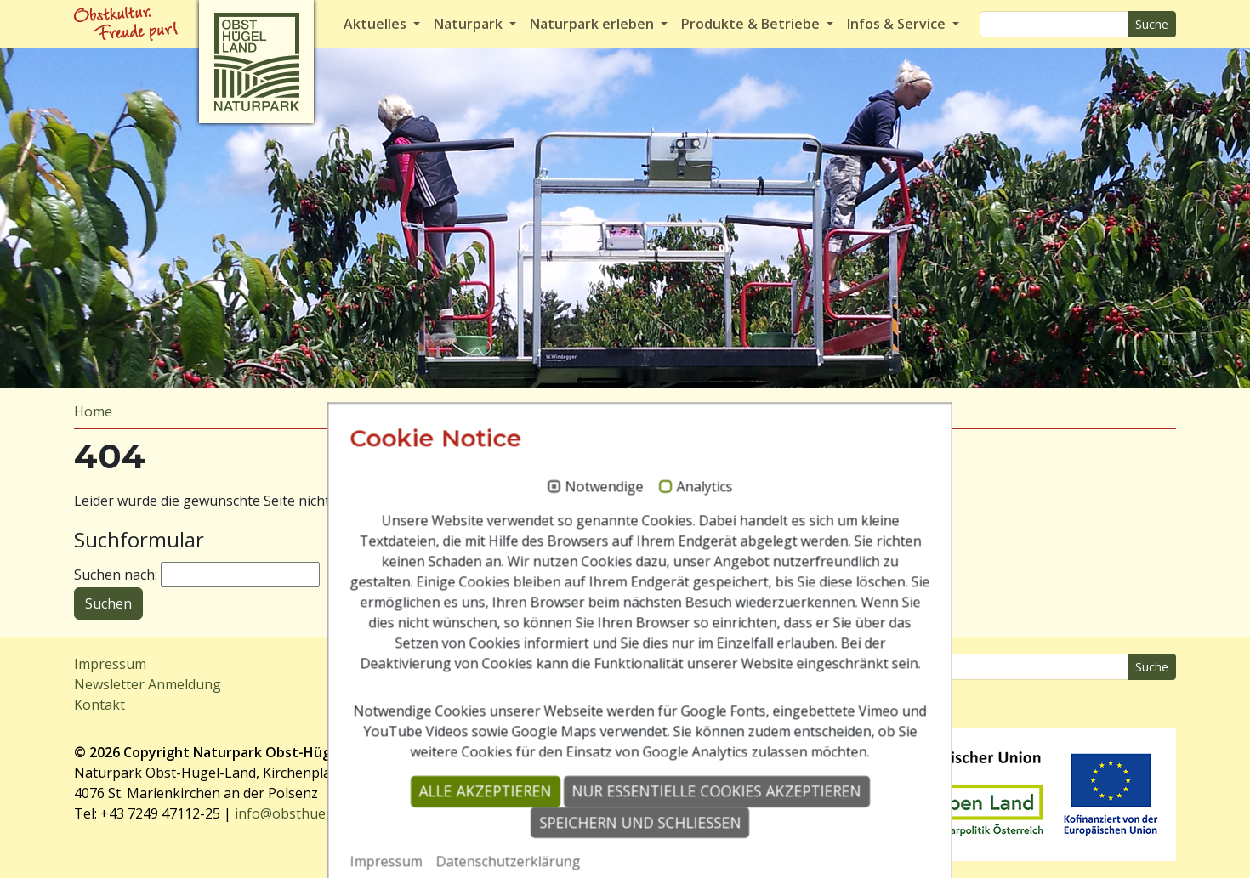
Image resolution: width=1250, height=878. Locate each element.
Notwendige (589, 510)
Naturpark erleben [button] (593, 23)
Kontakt (99, 704)
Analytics (690, 510)
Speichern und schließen (625, 844)
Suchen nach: (115, 574)
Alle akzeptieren (470, 813)
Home (93, 411)
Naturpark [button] (470, 23)
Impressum (110, 663)
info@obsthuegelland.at (311, 813)
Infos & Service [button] (898, 23)
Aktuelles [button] (377, 23)
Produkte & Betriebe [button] (752, 23)
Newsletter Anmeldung (147, 684)
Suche (1151, 24)
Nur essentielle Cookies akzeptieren (701, 813)
